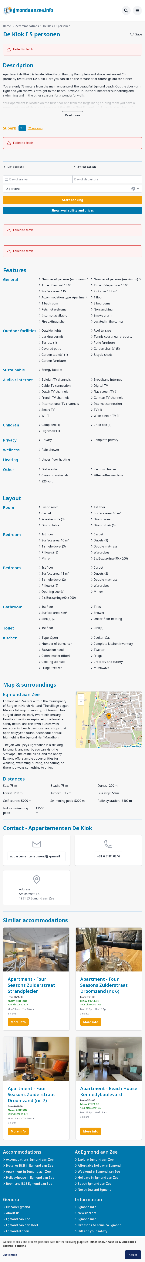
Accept (133, 1255)
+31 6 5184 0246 (108, 856)
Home (7, 26)
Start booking (72, 200)
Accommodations (27, 26)
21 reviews (35, 128)
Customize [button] (10, 1255)
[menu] (137, 10)
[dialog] (72, 1250)
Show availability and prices (72, 210)
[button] (108, 716)
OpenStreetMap (132, 746)
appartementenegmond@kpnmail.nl (36, 856)
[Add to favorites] (136, 34)
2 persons (73, 189)
